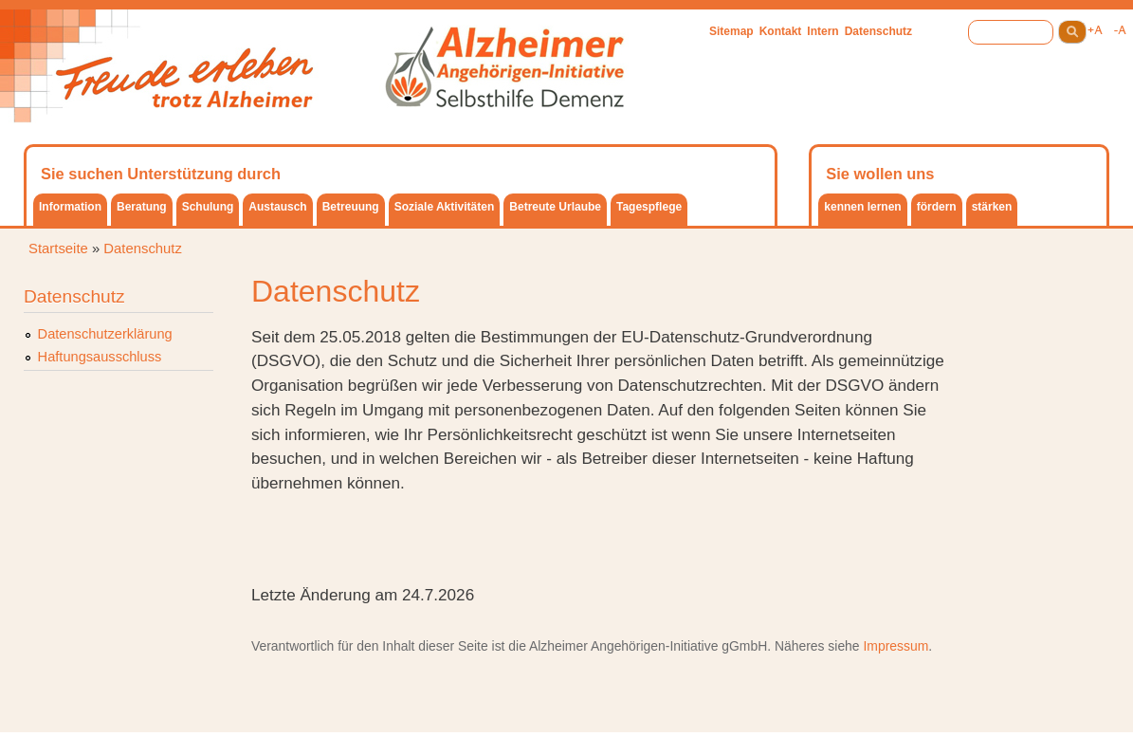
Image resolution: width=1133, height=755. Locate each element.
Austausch (277, 206)
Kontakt (780, 31)
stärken (992, 206)
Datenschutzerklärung (105, 333)
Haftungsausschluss (100, 356)
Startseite (58, 248)
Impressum (895, 646)
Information (70, 206)
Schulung (208, 206)
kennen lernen (862, 206)
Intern (822, 31)
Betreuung (350, 206)
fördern (937, 206)
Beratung (142, 206)
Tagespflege (649, 206)
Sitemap (731, 31)
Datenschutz (878, 31)
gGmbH (744, 646)
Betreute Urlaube (555, 206)
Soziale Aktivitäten (444, 206)
